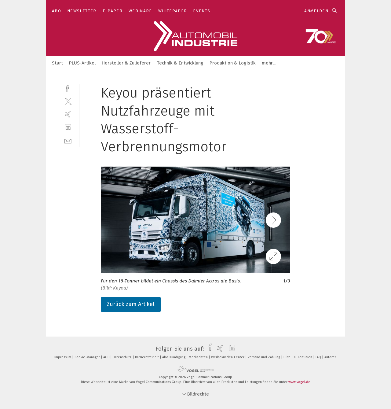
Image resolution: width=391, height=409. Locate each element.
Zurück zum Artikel (131, 304)
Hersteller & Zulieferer (126, 63)
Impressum (63, 357)
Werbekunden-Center (228, 357)
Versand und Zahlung (264, 357)
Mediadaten (199, 357)
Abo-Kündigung (174, 357)
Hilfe (287, 357)
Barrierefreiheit (147, 357)
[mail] (68, 140)
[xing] (68, 114)
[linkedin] (68, 127)
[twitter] (68, 101)
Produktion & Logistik (233, 63)
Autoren (330, 357)
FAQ (319, 357)
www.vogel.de (299, 382)
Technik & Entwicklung (180, 63)
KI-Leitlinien (303, 357)
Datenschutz (123, 357)
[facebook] (68, 88)
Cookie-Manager (88, 357)
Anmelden (316, 10)
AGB (106, 357)
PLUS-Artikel (82, 63)
